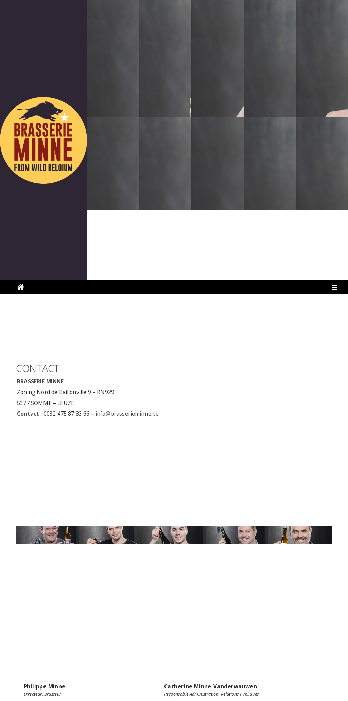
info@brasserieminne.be (127, 413)
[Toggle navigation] (334, 289)
